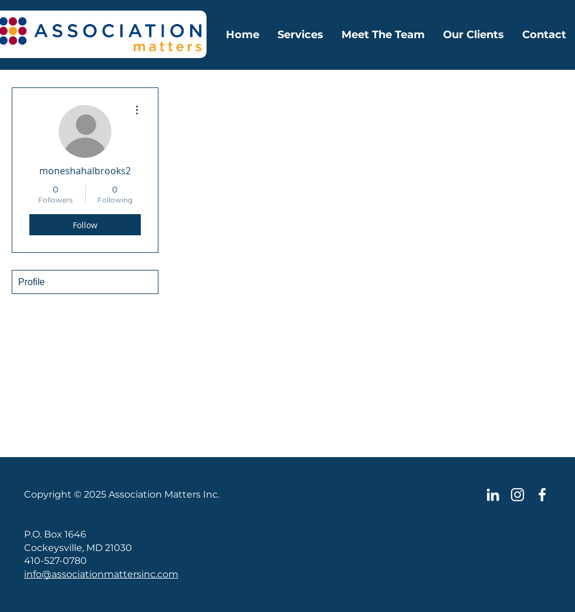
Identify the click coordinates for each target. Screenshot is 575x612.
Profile (31, 282)
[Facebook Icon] (542, 494)
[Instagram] (517, 494)
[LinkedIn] (493, 494)
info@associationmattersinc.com (101, 574)
